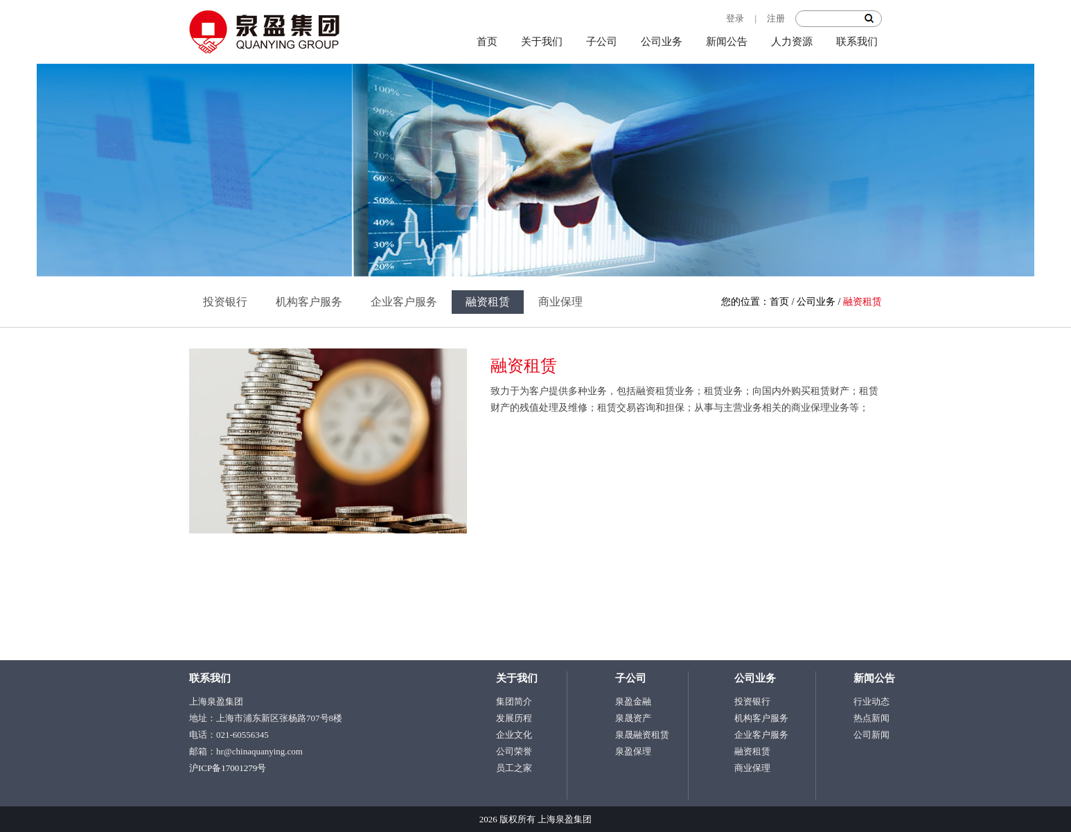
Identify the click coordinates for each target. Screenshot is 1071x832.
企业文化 (514, 734)
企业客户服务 (404, 302)
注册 (776, 18)
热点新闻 (871, 718)
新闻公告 (726, 41)
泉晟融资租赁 (642, 734)
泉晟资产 (633, 718)
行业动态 (871, 701)
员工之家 (514, 768)
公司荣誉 (514, 751)
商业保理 (560, 302)
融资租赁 (488, 302)
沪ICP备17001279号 (227, 768)
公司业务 (661, 41)
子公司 (601, 41)
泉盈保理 (633, 751)
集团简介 (514, 701)
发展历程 (514, 718)
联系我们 (857, 41)
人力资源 (792, 41)
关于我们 (542, 41)
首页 (487, 41)
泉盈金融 (633, 701)
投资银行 (225, 302)
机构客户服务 (309, 302)
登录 (735, 18)
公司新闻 (871, 734)
